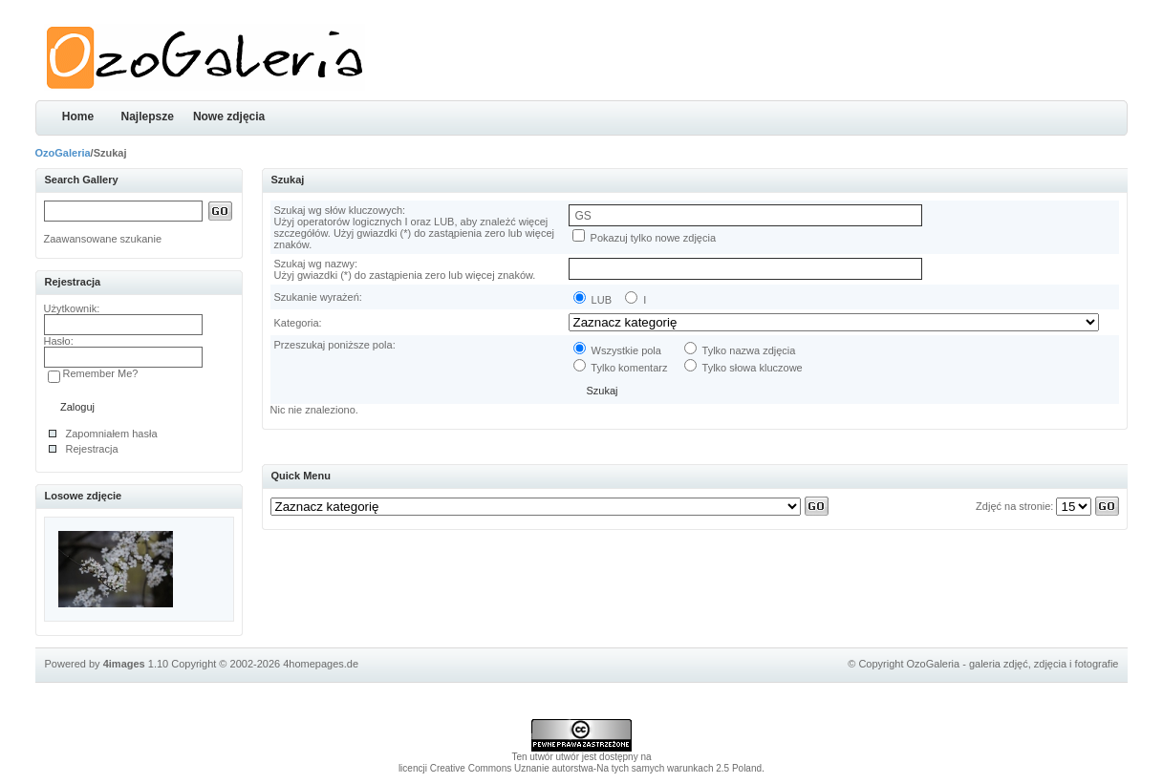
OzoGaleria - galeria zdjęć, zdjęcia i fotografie (1013, 663)
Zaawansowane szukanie (103, 238)
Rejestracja (92, 449)
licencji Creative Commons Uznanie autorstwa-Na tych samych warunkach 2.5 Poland (580, 768)
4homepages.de (320, 663)
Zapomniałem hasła (112, 433)
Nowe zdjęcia (229, 116)
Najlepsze (147, 116)
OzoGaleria (63, 153)
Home (78, 116)
